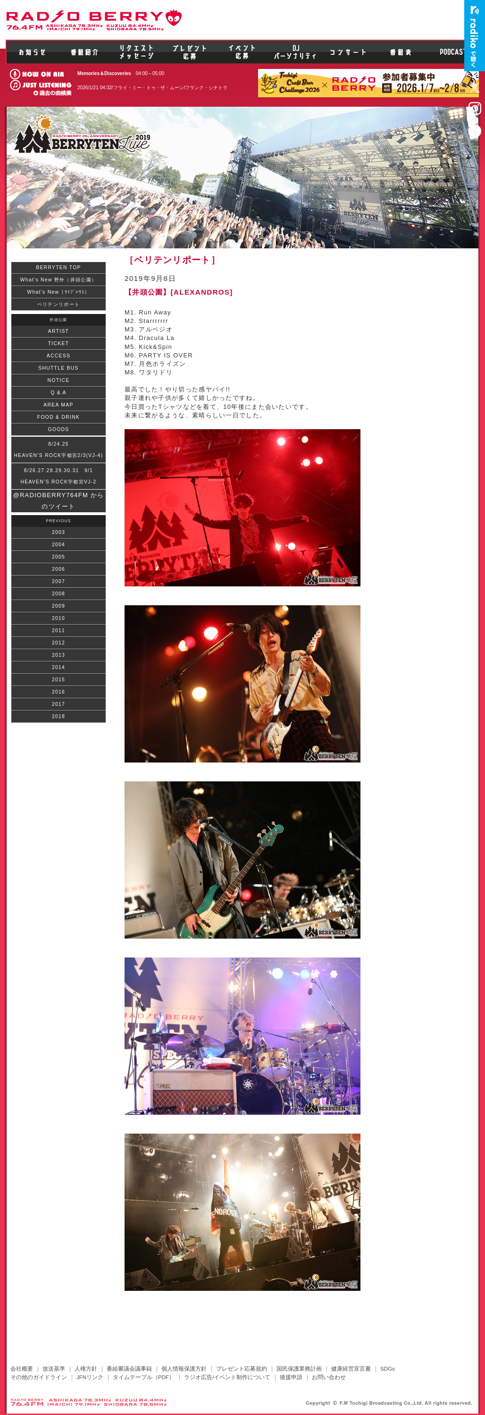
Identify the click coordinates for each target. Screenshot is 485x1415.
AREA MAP (58, 404)
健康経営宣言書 (351, 1369)
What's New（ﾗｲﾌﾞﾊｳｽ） (58, 292)
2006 (58, 569)
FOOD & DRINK (58, 417)
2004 (58, 544)
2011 (58, 630)
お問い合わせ (329, 1377)
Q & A (58, 392)
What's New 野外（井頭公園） (58, 279)
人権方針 (86, 1369)
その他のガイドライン (38, 1377)
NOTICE (59, 380)
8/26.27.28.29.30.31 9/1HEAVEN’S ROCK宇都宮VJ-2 (58, 476)
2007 (58, 581)
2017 (58, 704)
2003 (58, 532)
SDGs (387, 1369)
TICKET (58, 343)
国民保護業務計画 (299, 1369)
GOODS (58, 429)
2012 (58, 642)
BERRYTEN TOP (58, 267)
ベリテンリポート (58, 304)
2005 (58, 556)
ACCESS (58, 355)
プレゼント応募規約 (241, 1369)
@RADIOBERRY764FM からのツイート (58, 500)
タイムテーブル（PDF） (144, 1377)
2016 (58, 692)
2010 (58, 618)
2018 (58, 716)
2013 (58, 655)
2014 (58, 667)
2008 (58, 593)
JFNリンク (89, 1377)
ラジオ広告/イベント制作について (227, 1377)
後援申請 (291, 1377)
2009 (58, 606)
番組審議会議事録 (129, 1369)
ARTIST (58, 331)
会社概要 (21, 1369)
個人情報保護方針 (184, 1369)
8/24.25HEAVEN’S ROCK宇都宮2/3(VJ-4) (58, 449)
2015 (58, 679)
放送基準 (53, 1369)
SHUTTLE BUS (58, 368)
